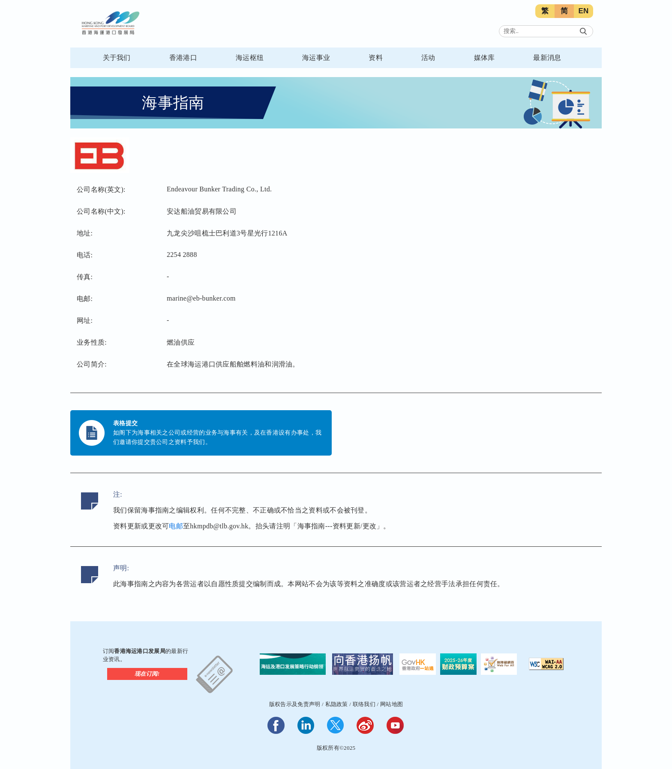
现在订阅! (147, 674)
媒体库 (484, 57)
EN (583, 11)
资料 (376, 57)
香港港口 (183, 57)
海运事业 (316, 57)
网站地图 (391, 704)
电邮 (176, 526)
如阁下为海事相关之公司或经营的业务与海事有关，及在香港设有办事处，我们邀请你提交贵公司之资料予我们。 (217, 437)
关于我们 (117, 57)
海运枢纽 (250, 57)
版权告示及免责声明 (295, 704)
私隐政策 (336, 704)
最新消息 (547, 57)
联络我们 (364, 704)
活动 (428, 57)
